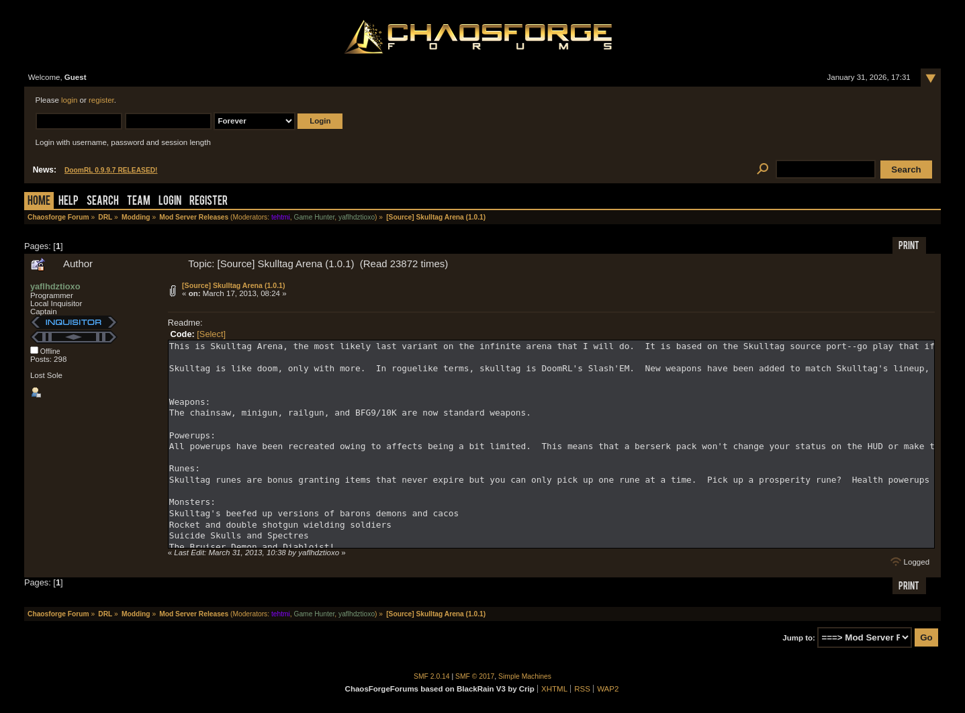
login (69, 100)
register (101, 100)
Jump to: (798, 638)
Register (208, 202)
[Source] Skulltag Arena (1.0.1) (233, 285)
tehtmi (280, 217)
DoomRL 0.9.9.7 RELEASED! (111, 170)
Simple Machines (524, 676)
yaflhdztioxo (356, 217)
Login (169, 202)
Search (103, 202)
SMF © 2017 (474, 676)
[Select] (211, 334)
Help (68, 202)
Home (39, 202)
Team (138, 202)
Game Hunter (313, 217)
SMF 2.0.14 (432, 676)
